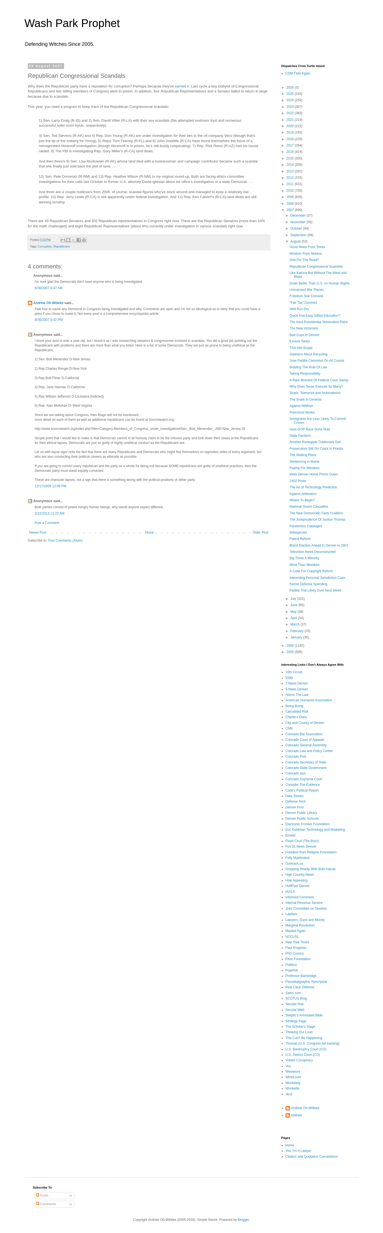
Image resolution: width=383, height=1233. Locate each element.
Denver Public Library (301, 813)
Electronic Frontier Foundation (308, 824)
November (298, 222)
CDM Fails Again (298, 73)
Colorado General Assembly (306, 745)
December (298, 215)
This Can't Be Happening (304, 1038)
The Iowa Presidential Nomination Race (318, 322)
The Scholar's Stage (300, 1027)
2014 (290, 165)
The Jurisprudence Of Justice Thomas (317, 519)
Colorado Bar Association (304, 734)
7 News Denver (297, 683)
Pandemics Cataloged (305, 526)
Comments (46, 1204)
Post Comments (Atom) (65, 540)
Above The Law (297, 695)
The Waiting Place (302, 455)
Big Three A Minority (304, 558)
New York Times (297, 942)
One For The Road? (304, 260)
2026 (290, 87)
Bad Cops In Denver (304, 335)
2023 (290, 107)
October (296, 228)
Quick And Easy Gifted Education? (314, 316)
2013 (290, 171)
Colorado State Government (306, 768)
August (296, 241)
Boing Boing (294, 706)
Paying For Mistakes (304, 468)
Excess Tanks (299, 341)
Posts (42, 1195)
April (294, 618)
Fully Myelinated (298, 858)
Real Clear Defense (300, 987)
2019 (290, 132)
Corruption (45, 246)
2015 (290, 158)
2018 (290, 139)
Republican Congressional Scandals (316, 266)
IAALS (290, 892)
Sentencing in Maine (304, 462)
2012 (290, 178)
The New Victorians (303, 328)
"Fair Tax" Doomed (303, 303)
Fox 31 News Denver (301, 846)
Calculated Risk (297, 711)
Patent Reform (300, 539)
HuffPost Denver (298, 886)
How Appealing (297, 880)
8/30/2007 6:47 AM (49, 288)
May (293, 612)
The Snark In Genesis (305, 399)
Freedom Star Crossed (306, 296)
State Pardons (299, 436)
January (296, 637)
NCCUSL (292, 937)
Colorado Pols (296, 756)
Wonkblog (293, 1083)
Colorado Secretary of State (306, 762)
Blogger (243, 1220)
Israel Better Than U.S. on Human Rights (319, 283)
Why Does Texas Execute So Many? (316, 386)
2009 (290, 197)
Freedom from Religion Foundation (311, 852)
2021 (290, 120)
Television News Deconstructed (312, 552)
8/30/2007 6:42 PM (49, 320)
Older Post (260, 532)
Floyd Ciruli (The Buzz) (302, 841)
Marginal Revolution (300, 925)
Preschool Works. (302, 412)
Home (149, 532)
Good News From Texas (307, 247)
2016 (290, 152)
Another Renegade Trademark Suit (314, 442)
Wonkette (292, 1088)
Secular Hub (295, 1004)
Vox (288, 1066)
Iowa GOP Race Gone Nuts (309, 429)
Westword (293, 1072)
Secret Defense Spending (308, 584)
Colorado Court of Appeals (305, 740)
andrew (296, 1115)
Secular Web (295, 1010)
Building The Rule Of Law (308, 367)
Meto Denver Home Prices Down (313, 474)
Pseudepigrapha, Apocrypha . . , (309, 982)
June (294, 605)
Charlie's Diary (296, 717)
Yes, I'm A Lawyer (298, 1151)
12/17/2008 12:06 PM (51, 486)
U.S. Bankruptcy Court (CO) (306, 1049)
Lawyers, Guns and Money (305, 920)
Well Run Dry (299, 309)
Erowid (291, 835)
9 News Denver (297, 689)
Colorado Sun (296, 773)
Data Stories (295, 796)
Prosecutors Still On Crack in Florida (316, 449)
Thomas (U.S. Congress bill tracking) (313, 1043)
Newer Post (37, 532)
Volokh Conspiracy (299, 1060)
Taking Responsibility (304, 374)
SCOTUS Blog (296, 998)
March (295, 624)
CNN (289, 728)
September (298, 235)
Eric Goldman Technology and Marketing (315, 830)
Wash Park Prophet (72, 23)
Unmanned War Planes (306, 290)
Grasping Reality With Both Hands (311, 869)
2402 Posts (297, 481)
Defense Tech (296, 801)
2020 (290, 126)
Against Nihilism (301, 406)
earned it (182, 86)
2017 (290, 145)
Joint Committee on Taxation (306, 908)
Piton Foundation (298, 959)
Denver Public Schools (302, 819)
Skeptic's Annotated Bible (304, 1015)
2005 (290, 652)
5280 (289, 678)
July (293, 599)
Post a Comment (47, 523)
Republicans (62, 246)
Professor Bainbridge (301, 976)
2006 (290, 646)
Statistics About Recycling (308, 354)
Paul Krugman (296, 948)
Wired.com (293, 1077)
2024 (290, 100)
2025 (290, 94)
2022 (290, 113)
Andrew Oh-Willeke (48, 303)
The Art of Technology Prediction (313, 487)
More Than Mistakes (304, 565)
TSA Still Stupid (300, 348)
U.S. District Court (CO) (303, 1055)
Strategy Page (296, 1021)
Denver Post (295, 807)
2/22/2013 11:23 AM (49, 513)
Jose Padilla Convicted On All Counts (316, 361)
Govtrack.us (294, 864)
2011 (290, 184)
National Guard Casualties (308, 506)
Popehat (292, 970)
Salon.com (293, 993)
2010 (290, 191)
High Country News (300, 875)
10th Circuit (294, 672)
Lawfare (291, 914)
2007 (290, 210)
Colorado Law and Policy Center (309, 751)
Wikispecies (298, 532)
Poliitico (291, 965)
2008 (290, 204)
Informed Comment (300, 897)
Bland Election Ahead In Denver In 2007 (318, 545)
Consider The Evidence (303, 785)
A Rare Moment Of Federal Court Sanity (318, 380)
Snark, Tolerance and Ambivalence (314, 393)
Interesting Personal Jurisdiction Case (317, 578)
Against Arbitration (302, 494)
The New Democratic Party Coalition (316, 513)
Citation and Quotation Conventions (312, 1157)
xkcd (289, 1094)
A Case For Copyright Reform (311, 571)
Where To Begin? (302, 500)
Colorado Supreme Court (304, 779)
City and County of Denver (305, 723)
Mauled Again (296, 931)
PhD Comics (295, 953)
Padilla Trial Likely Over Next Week (315, 590)
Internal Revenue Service (304, 903)
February (297, 631)
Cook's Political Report (302, 790)
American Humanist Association (309, 700)
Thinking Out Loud (299, 1032)
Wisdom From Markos (305, 253)
